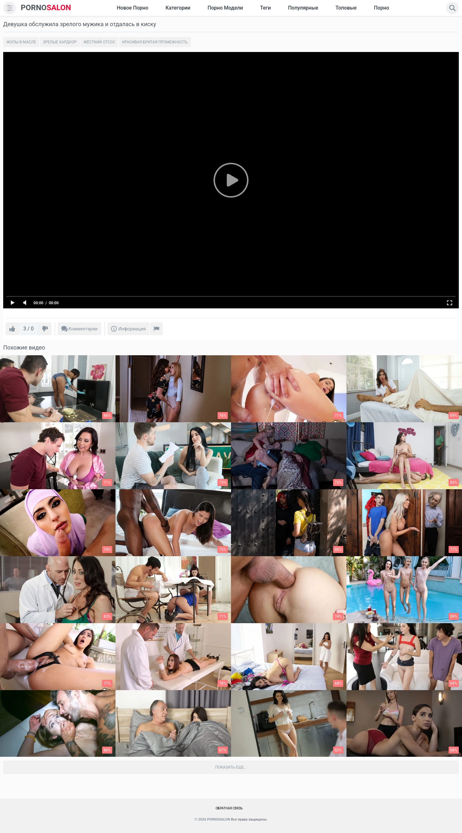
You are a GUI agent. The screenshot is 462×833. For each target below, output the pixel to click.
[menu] (9, 8)
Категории (178, 8)
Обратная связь (229, 808)
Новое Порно (132, 8)
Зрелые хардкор (60, 42)
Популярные (303, 8)
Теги (265, 8)
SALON (46, 8)
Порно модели (225, 8)
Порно (381, 8)
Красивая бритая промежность (155, 42)
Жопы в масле (21, 42)
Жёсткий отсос (99, 42)
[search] (452, 8)
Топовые (345, 8)
